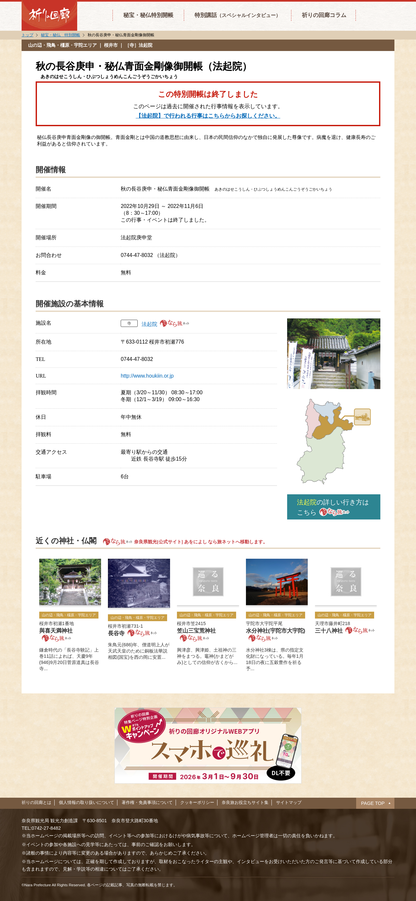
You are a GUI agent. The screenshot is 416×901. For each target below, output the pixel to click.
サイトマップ (289, 802)
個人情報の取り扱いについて (86, 802)
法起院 (149, 324)
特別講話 (238, 15)
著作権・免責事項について (147, 802)
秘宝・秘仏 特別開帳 (60, 35)
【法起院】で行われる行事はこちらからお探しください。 (208, 115)
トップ (27, 35)
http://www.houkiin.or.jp (147, 376)
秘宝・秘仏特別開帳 (148, 15)
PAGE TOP (373, 803)
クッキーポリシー (197, 802)
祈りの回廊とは (36, 802)
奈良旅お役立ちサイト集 (245, 802)
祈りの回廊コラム (324, 15)
